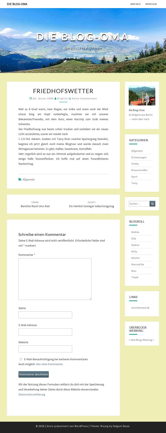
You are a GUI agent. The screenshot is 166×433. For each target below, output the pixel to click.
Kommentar (26, 255)
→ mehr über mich (139, 119)
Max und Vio (137, 264)
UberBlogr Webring (141, 339)
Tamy (134, 183)
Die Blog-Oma (17, 4)
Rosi (133, 270)
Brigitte (62, 98)
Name (22, 308)
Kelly (134, 251)
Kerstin (135, 258)
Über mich (135, 4)
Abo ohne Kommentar (49, 364)
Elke (133, 238)
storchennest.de (140, 307)
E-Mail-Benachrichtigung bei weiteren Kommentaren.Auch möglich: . (53, 361)
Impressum (151, 4)
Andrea (135, 232)
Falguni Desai (121, 426)
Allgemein (29, 179)
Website (23, 342)
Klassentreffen (139, 170)
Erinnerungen (139, 157)
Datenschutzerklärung (31, 394)
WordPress (81, 426)
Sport (134, 176)
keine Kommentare (84, 98)
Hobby (135, 163)
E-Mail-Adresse (27, 325)
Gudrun (135, 245)
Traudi (134, 277)
